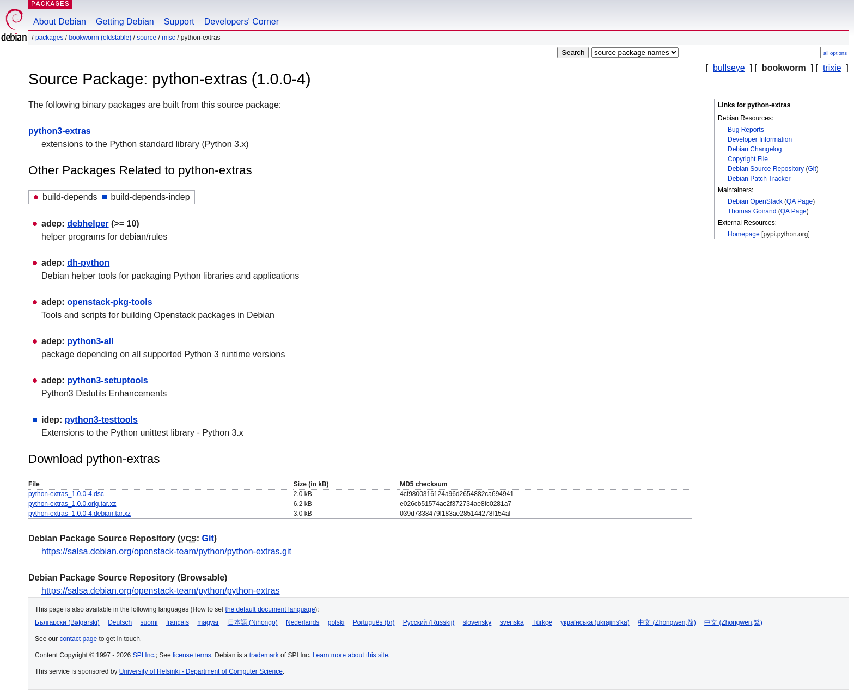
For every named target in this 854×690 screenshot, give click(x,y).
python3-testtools (101, 419)
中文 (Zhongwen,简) (667, 622)
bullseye (729, 67)
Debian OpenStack (755, 201)
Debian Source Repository (766, 169)
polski (336, 622)
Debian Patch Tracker (759, 178)
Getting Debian (125, 21)
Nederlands (302, 622)
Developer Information (760, 139)
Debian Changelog (755, 149)
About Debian (59, 21)
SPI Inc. (144, 655)
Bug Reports (746, 129)
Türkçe (542, 622)
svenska (512, 622)
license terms (192, 655)
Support (179, 21)
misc (168, 37)
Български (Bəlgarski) (67, 622)
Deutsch (120, 622)
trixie (832, 67)
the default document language (270, 609)
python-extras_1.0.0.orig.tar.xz (72, 504)
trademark (264, 655)
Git (812, 169)
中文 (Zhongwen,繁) (733, 622)
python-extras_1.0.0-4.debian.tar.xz (79, 513)
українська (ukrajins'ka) (595, 622)
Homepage (744, 234)
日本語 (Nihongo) (253, 622)
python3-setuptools (107, 380)
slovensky (477, 622)
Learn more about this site (350, 655)
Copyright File (748, 159)
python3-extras (59, 131)
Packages (49, 37)
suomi (149, 622)
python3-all (90, 341)
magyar (208, 622)
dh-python (88, 262)
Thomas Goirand (752, 211)
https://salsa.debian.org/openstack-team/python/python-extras (160, 590)
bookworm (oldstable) (100, 37)
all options (835, 53)
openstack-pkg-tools (109, 302)
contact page (78, 639)
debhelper (87, 223)
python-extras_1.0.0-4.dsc (66, 494)
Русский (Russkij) (429, 622)
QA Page (799, 201)
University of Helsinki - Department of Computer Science (201, 671)
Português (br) (374, 622)
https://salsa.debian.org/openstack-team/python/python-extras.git (166, 551)
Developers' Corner (241, 21)
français (177, 622)
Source (146, 37)
